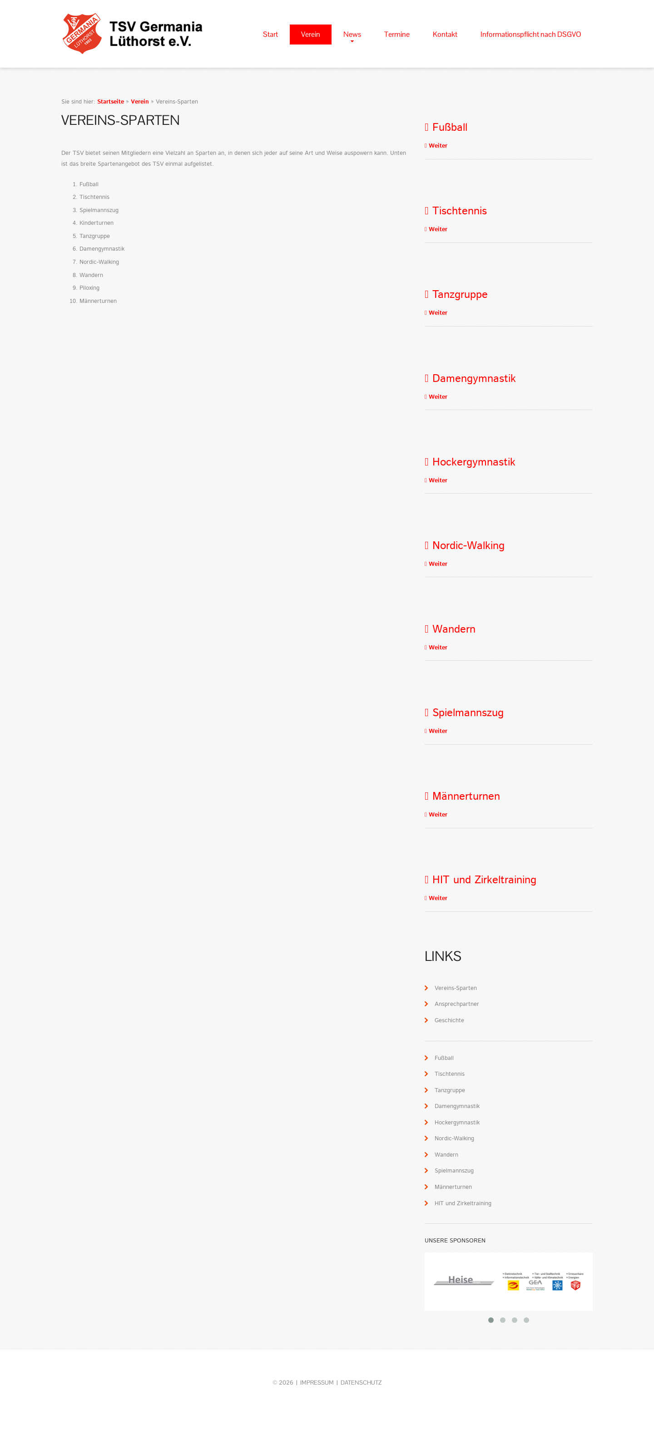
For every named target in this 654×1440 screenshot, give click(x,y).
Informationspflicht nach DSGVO (531, 34)
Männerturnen (462, 796)
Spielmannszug (464, 713)
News (352, 34)
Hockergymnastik (470, 462)
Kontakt (445, 34)
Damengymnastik (470, 378)
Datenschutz (361, 1382)
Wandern (450, 629)
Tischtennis (456, 211)
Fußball (446, 127)
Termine (397, 34)
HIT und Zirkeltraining (480, 880)
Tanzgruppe (456, 294)
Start (270, 34)
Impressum (317, 1382)
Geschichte (449, 1020)
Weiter (436, 146)
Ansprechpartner (457, 1004)
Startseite (110, 102)
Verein (310, 34)
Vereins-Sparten (456, 988)
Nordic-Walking (465, 546)
